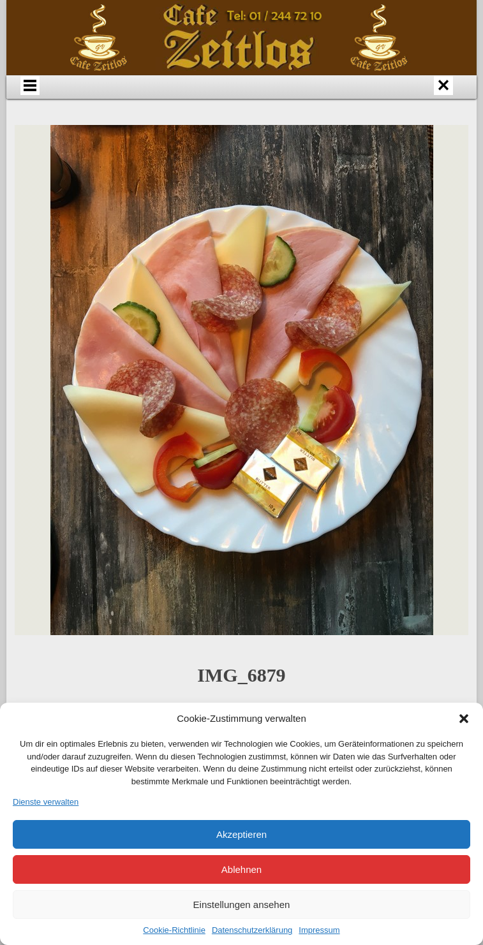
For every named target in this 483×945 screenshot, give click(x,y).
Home (81, 98)
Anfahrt (208, 98)
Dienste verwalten (45, 802)
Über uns (145, 98)
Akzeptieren (241, 834)
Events (361, 98)
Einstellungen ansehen (241, 904)
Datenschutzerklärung (252, 930)
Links (176, 126)
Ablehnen (241, 869)
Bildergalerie (425, 98)
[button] (463, 718)
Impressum (319, 930)
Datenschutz (240, 126)
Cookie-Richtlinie (174, 930)
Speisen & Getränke (285, 98)
